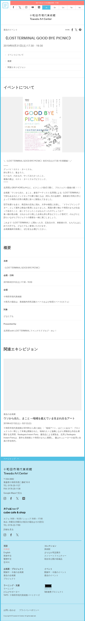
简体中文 (8, 555)
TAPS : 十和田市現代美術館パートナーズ (22, 594)
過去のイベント (51, 574)
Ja (46, 7)
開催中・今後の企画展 (14, 571)
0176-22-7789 (14, 524)
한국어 (7, 561)
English (7, 551)
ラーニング (9, 588)
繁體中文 (8, 558)
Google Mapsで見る (13, 492)
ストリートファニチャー (55, 555)
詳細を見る (9, 528)
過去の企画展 (10, 574)
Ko (80, 7)
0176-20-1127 (14, 484)
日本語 (7, 548)
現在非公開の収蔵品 (53, 558)
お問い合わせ (10, 609)
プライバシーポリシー (29, 609)
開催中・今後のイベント (55, 571)
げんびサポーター (12, 591)
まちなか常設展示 (52, 551)
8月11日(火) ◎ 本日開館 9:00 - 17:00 (47, 3)
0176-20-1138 (14, 488)
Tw (71, 7)
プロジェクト (10, 578)
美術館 (47, 548)
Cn (63, 7)
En (55, 7)
